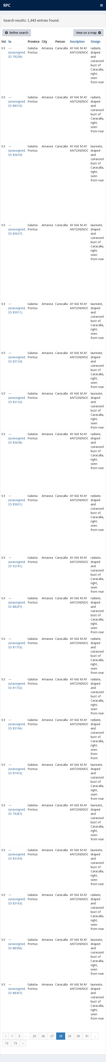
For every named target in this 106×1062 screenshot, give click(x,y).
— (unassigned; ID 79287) (16, 809)
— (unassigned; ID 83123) (16, 397)
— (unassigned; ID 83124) (16, 357)
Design (95, 41)
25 (34, 1036)
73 (15, 1043)
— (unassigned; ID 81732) (16, 683)
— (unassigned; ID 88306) (16, 944)
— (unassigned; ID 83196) (16, 724)
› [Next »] (22, 1043)
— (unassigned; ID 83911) (16, 308)
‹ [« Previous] (5, 1036)
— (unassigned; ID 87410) (16, 769)
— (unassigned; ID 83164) (16, 854)
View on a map (88, 33)
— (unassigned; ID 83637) (16, 229)
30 (78, 1036)
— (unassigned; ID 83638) (16, 438)
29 (69, 1036)
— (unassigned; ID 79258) (16, 52)
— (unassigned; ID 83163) (16, 899)
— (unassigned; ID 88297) (16, 602)
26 (43, 1036)
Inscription (77, 41)
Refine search (16, 33)
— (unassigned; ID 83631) (16, 500)
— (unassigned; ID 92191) (16, 562)
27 (52, 1036)
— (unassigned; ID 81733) (16, 643)
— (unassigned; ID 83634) (16, 150)
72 (6, 1043)
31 (87, 1036)
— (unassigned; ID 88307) (16, 988)
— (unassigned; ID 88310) (16, 101)
